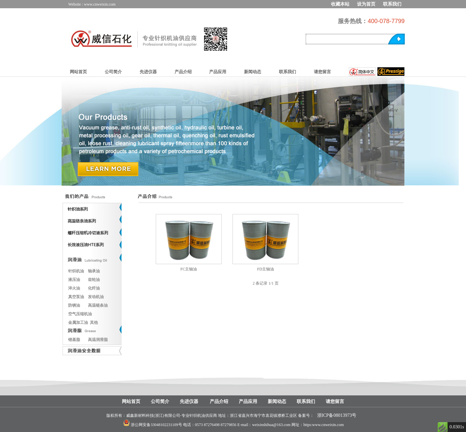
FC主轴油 (188, 269)
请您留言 (322, 71)
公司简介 (113, 71)
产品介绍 (183, 71)
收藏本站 (340, 4)
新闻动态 (252, 71)
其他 (94, 322)
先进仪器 (148, 71)
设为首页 (366, 4)
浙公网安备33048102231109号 (156, 424)
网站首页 (78, 71)
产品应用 (217, 71)
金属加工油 (78, 322)
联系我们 (392, 4)
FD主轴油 (265, 269)
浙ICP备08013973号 (337, 415)
